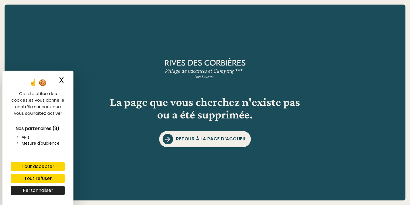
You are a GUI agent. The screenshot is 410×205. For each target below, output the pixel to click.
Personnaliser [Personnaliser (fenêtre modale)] (38, 190)
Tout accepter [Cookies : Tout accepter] (38, 166)
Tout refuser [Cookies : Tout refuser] (38, 178)
